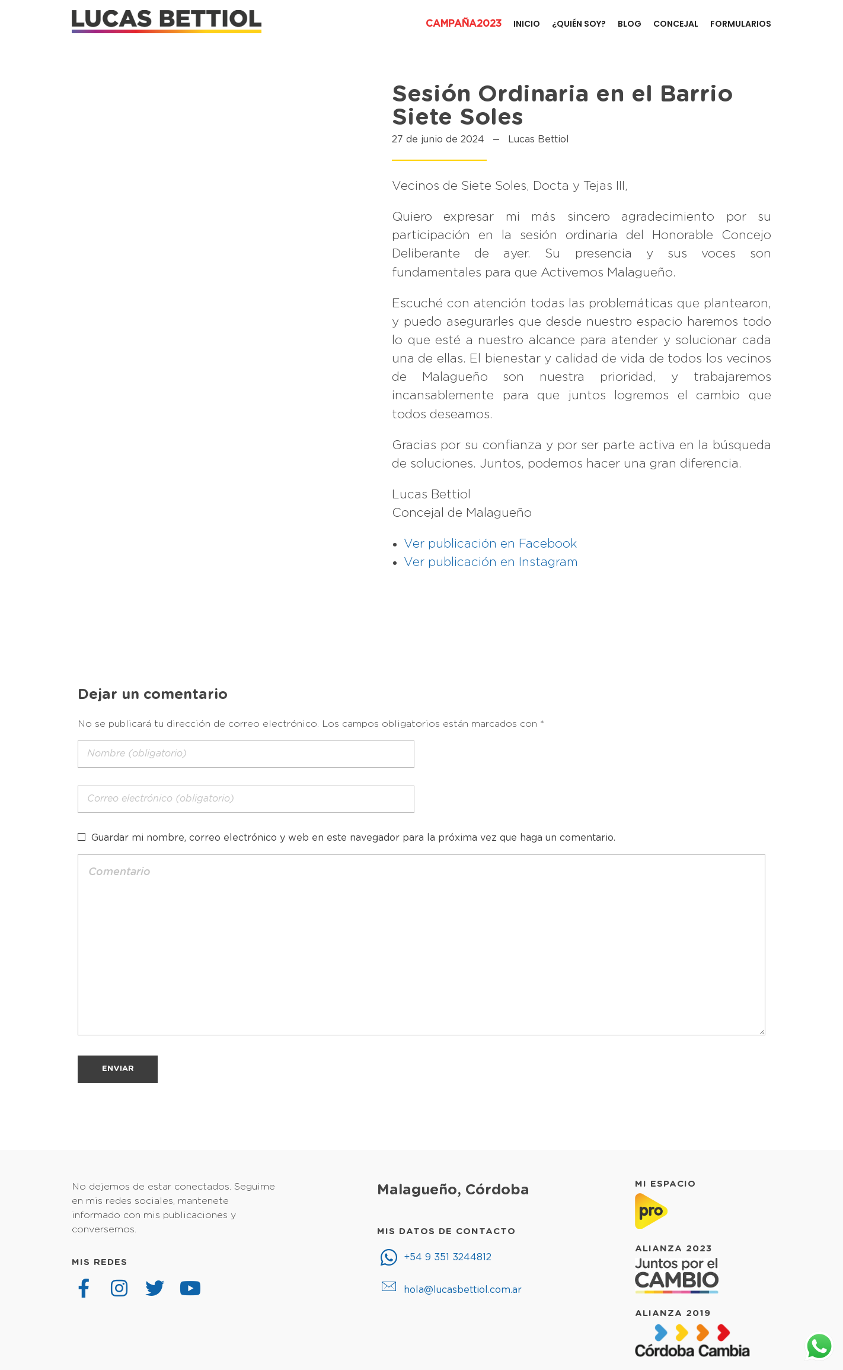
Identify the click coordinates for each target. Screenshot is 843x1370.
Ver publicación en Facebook (490, 544)
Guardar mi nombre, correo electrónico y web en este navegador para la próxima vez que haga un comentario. (353, 838)
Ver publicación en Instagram (491, 562)
